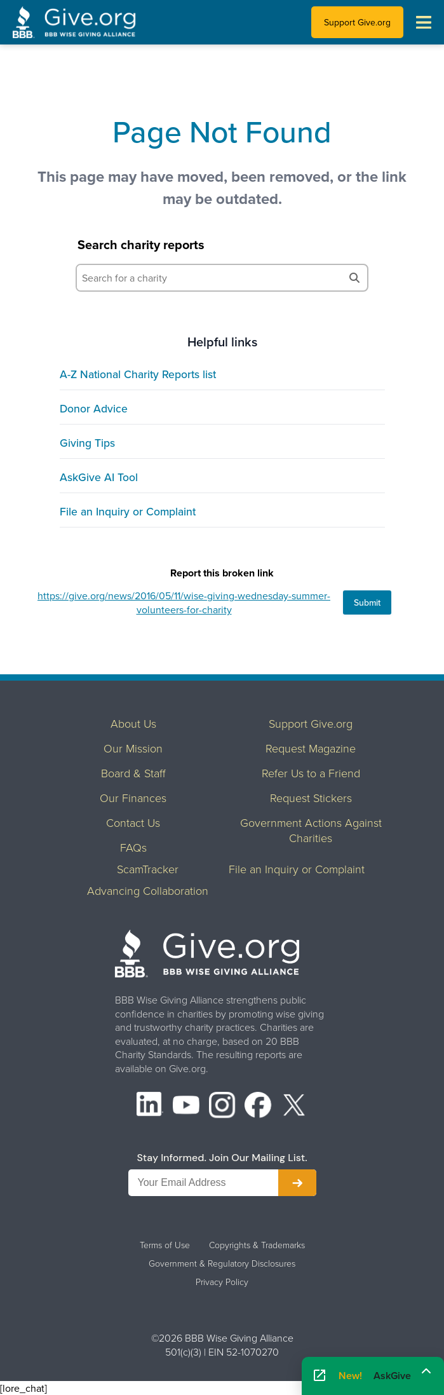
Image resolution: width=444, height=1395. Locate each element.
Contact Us (133, 822)
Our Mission (133, 748)
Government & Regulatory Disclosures (222, 1263)
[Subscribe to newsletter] (297, 1182)
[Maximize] (426, 1371)
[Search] (354, 277)
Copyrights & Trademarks (257, 1245)
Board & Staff (133, 772)
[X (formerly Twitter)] (294, 1107)
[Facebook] (258, 1107)
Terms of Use (165, 1245)
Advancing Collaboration (147, 890)
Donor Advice (94, 408)
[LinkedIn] (150, 1107)
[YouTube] (186, 1107)
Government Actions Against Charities (311, 830)
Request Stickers (311, 797)
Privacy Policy (222, 1281)
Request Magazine (311, 748)
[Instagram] (222, 1107)
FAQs (133, 847)
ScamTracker (147, 868)
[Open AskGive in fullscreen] (319, 1376)
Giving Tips (87, 443)
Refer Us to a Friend (311, 772)
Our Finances (133, 797)
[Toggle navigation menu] (423, 22)
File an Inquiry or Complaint (128, 511)
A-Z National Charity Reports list (138, 374)
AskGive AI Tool (99, 477)
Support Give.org (357, 22)
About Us (133, 723)
